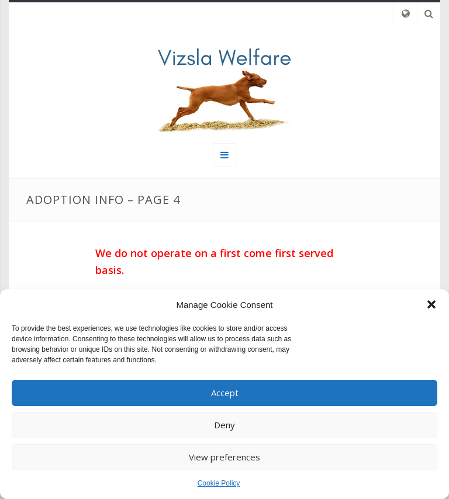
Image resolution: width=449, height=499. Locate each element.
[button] (431, 304)
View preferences (224, 457)
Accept (225, 392)
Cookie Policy (219, 483)
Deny (224, 425)
